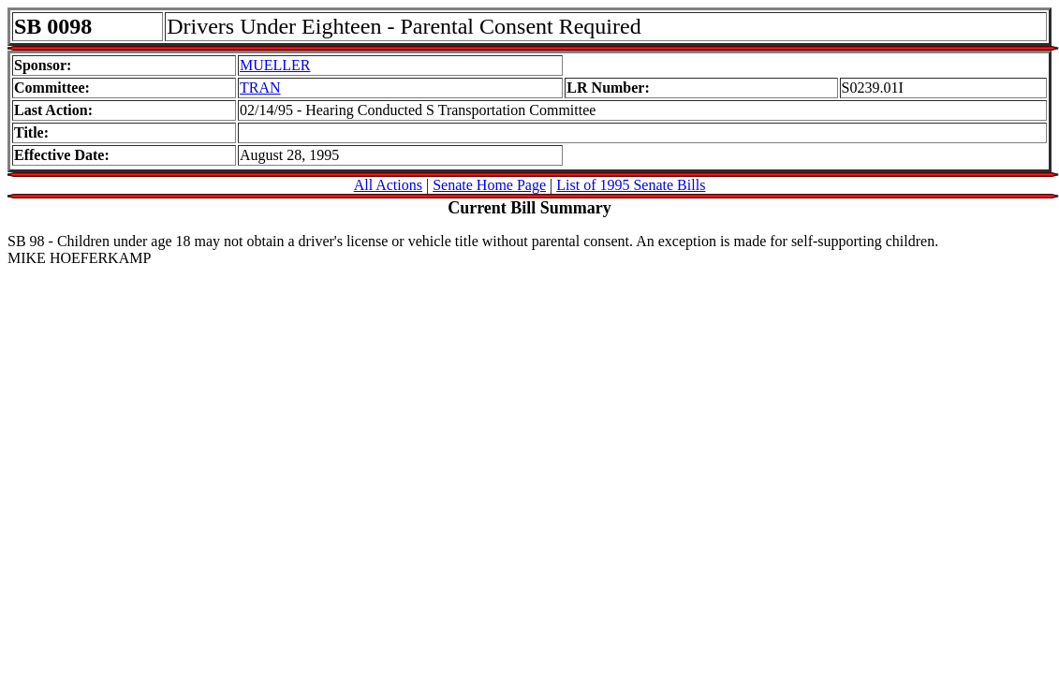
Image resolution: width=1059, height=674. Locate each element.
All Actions (388, 185)
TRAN (260, 87)
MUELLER (275, 65)
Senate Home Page (489, 185)
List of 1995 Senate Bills (630, 185)
